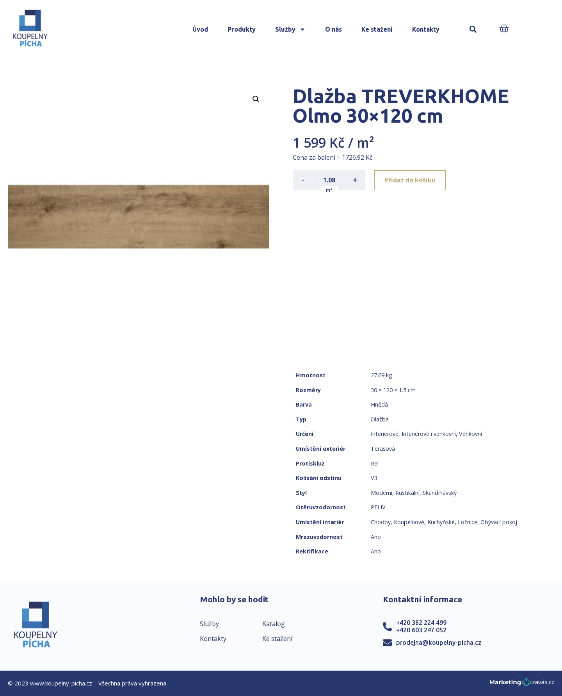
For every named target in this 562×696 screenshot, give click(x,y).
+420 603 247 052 (421, 630)
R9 (374, 463)
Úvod (200, 29)
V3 (374, 478)
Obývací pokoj (498, 522)
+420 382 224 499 (421, 622)
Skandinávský (440, 492)
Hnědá (379, 404)
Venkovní (470, 433)
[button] (473, 29)
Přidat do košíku (410, 180)
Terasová (383, 448)
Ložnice (467, 522)
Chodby (381, 522)
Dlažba (380, 419)
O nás (333, 29)
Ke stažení (377, 29)
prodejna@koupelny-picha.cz (439, 642)
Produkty (242, 29)
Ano (376, 537)
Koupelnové (409, 522)
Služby (290, 29)
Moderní (381, 492)
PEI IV (378, 507)
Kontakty (425, 29)
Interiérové (384, 433)
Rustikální (407, 492)
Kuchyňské (441, 522)
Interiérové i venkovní (429, 433)
